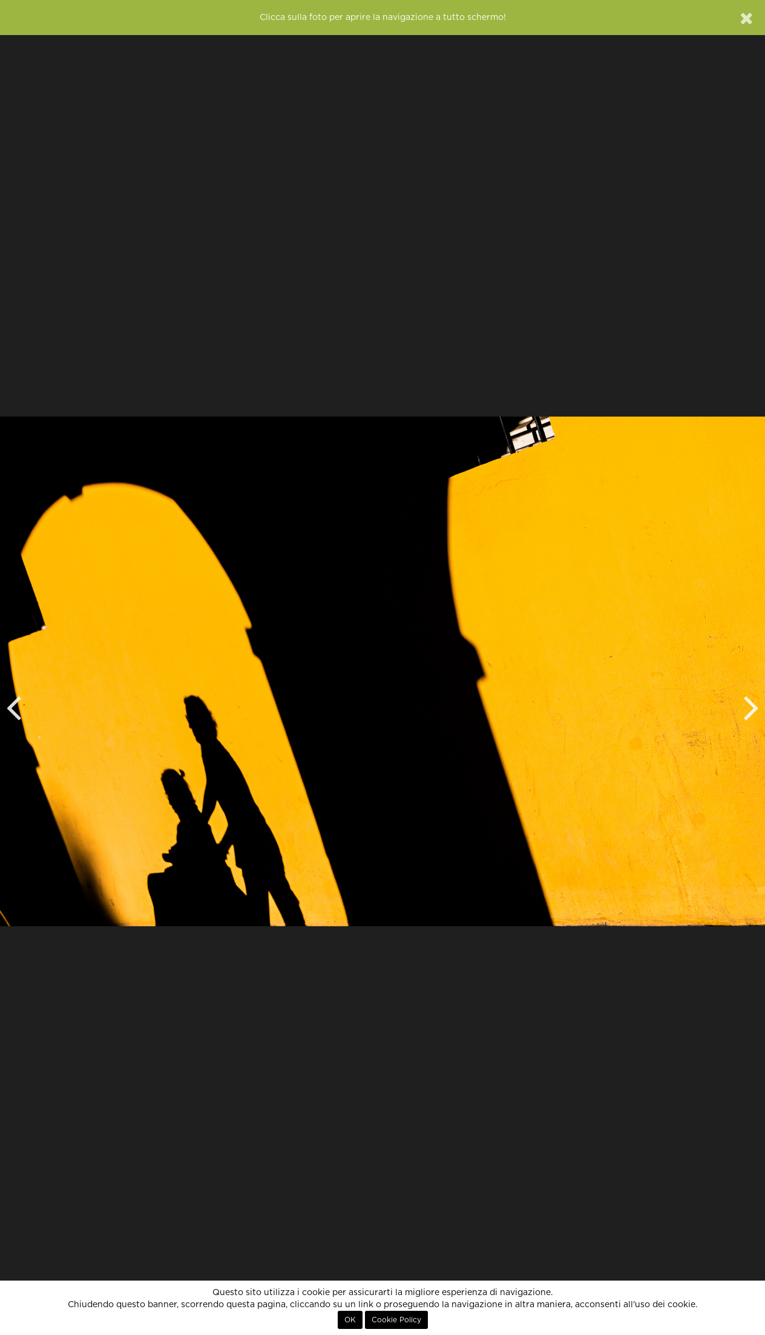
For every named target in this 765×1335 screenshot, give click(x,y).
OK (350, 1320)
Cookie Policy (396, 1320)
